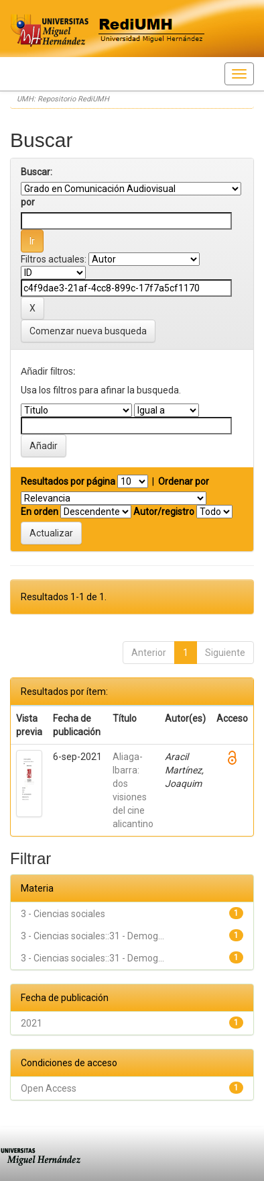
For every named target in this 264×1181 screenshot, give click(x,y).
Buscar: (36, 172)
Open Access (48, 1088)
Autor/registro (163, 511)
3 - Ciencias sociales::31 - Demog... (92, 936)
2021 (31, 1023)
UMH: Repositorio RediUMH (63, 99)
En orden (39, 511)
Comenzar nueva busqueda (88, 331)
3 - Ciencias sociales (63, 913)
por (28, 202)
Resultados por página (68, 481)
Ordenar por (183, 481)
